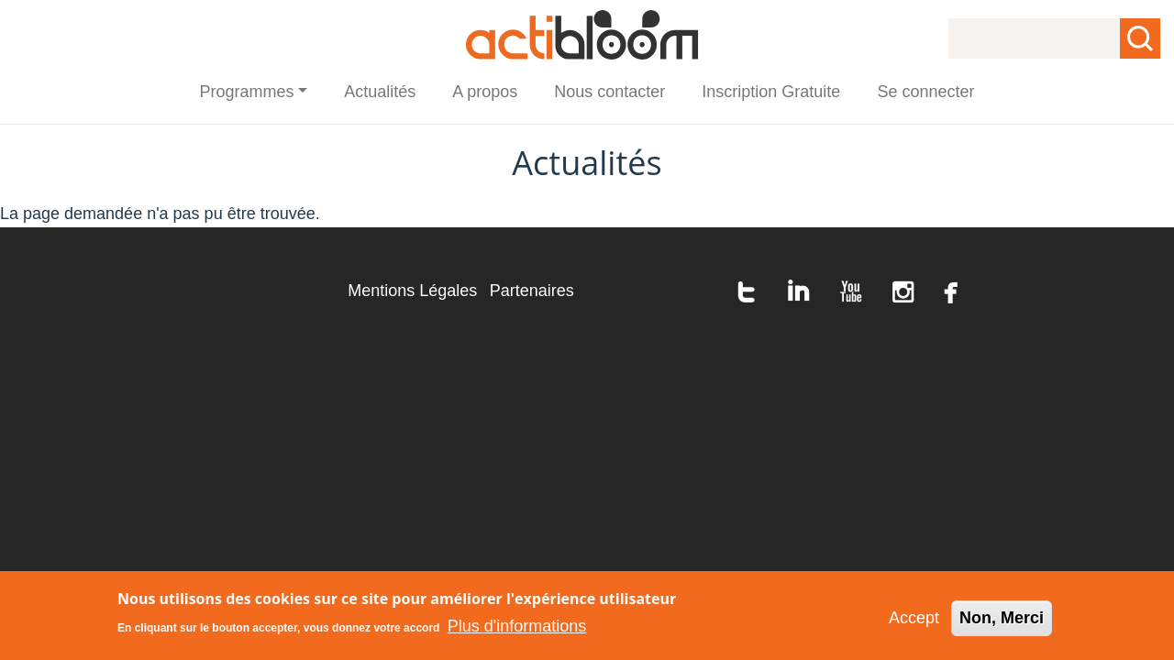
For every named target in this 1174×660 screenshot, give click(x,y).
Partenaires (532, 290)
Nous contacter (609, 91)
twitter (746, 291)
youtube (851, 291)
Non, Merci (1001, 622)
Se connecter (925, 91)
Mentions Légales (412, 290)
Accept (914, 622)
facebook (951, 291)
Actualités (379, 91)
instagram (903, 291)
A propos (484, 91)
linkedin (799, 291)
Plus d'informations (517, 631)
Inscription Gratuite (771, 91)
